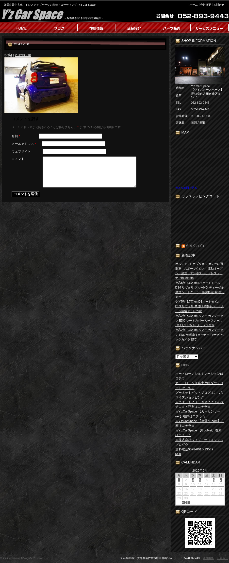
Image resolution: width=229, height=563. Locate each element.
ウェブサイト (21, 151)
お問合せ (218, 4)
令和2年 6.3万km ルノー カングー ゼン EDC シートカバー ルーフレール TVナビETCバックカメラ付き (199, 320)
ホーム (194, 4)
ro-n (178, 454)
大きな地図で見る (186, 187)
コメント (18, 159)
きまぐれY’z (195, 245)
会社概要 (205, 4)
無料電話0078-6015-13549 (194, 449)
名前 (16, 136)
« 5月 (186, 502)
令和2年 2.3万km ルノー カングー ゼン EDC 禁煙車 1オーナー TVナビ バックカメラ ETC (199, 334)
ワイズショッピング (189, 397)
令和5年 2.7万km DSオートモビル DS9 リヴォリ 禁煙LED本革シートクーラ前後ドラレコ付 (199, 306)
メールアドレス (24, 144)
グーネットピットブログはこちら (199, 392)
